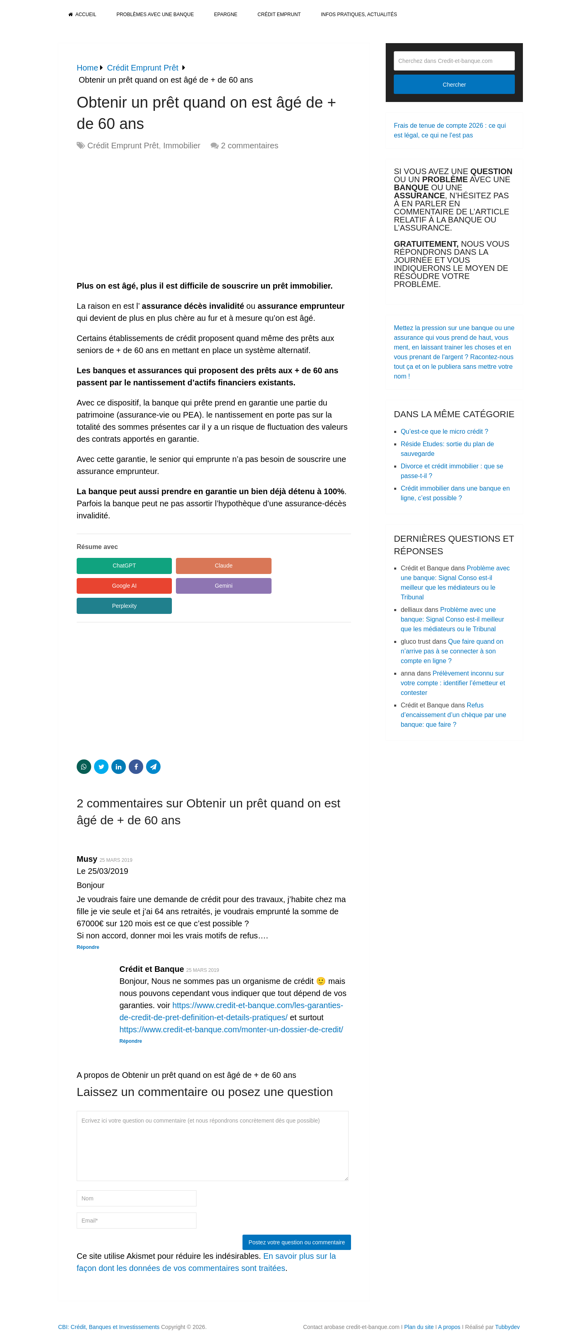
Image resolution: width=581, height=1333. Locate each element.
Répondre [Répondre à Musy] (88, 927)
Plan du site (419, 1307)
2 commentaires (249, 145)
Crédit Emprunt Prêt (123, 145)
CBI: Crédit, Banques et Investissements (108, 1307)
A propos (449, 1307)
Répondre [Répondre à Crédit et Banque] (130, 1021)
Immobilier (181, 145)
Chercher (454, 84)
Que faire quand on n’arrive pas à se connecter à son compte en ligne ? (452, 651)
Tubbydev (507, 1307)
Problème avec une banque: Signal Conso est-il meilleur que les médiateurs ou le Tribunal (452, 619)
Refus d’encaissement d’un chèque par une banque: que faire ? (453, 715)
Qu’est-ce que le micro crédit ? (444, 431)
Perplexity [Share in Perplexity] (189, 586)
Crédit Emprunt (279, 14)
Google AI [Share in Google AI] (266, 566)
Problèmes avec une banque (155, 14)
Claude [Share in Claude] (190, 566)
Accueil (82, 14)
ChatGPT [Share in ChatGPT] (113, 566)
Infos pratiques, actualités (359, 14)
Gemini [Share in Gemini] (113, 586)
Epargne (226, 14)
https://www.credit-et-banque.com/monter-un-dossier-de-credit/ (231, 1009)
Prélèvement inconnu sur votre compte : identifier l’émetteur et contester (453, 683)
